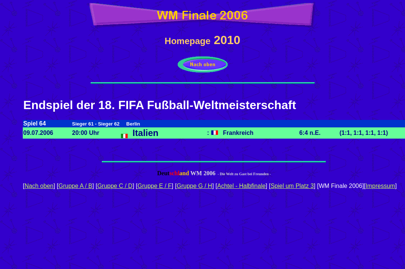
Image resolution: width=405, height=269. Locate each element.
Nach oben (39, 186)
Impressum (380, 186)
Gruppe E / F (154, 186)
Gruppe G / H (194, 186)
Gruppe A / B (76, 186)
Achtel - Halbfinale (241, 186)
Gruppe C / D (115, 186)
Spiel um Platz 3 (292, 186)
